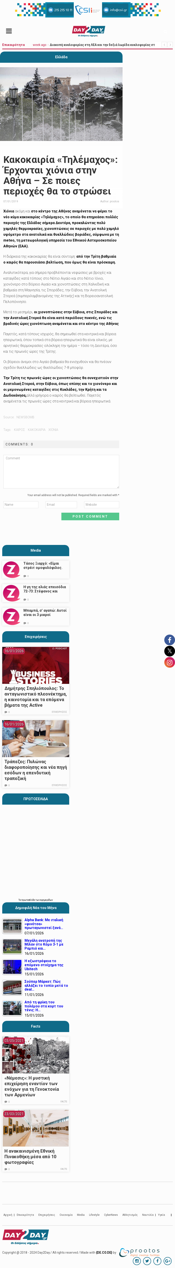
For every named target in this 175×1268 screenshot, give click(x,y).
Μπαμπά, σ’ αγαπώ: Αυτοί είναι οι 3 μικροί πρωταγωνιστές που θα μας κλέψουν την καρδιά (45, 616)
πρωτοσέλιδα (28, 900)
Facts (63, 1101)
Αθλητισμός (130, 1214)
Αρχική (7, 1214)
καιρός (19, 430)
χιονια (53, 430)
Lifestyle (94, 1214)
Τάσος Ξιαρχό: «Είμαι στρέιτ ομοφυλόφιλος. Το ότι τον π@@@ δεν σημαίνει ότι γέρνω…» (42, 569)
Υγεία (161, 1214)
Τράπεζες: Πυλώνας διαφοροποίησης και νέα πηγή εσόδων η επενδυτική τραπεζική (35, 770)
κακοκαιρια (37, 430)
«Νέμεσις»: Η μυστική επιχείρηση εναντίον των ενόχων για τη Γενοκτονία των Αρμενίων (31, 1086)
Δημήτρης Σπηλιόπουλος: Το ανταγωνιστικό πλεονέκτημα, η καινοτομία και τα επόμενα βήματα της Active (35, 697)
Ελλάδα (61, 57)
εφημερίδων (46, 900)
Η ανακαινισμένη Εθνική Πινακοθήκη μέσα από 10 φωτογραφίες (30, 1156)
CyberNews (111, 1214)
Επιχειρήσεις (36, 637)
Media (36, 550)
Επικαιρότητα (25, 1214)
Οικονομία (66, 1214)
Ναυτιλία (148, 1214)
